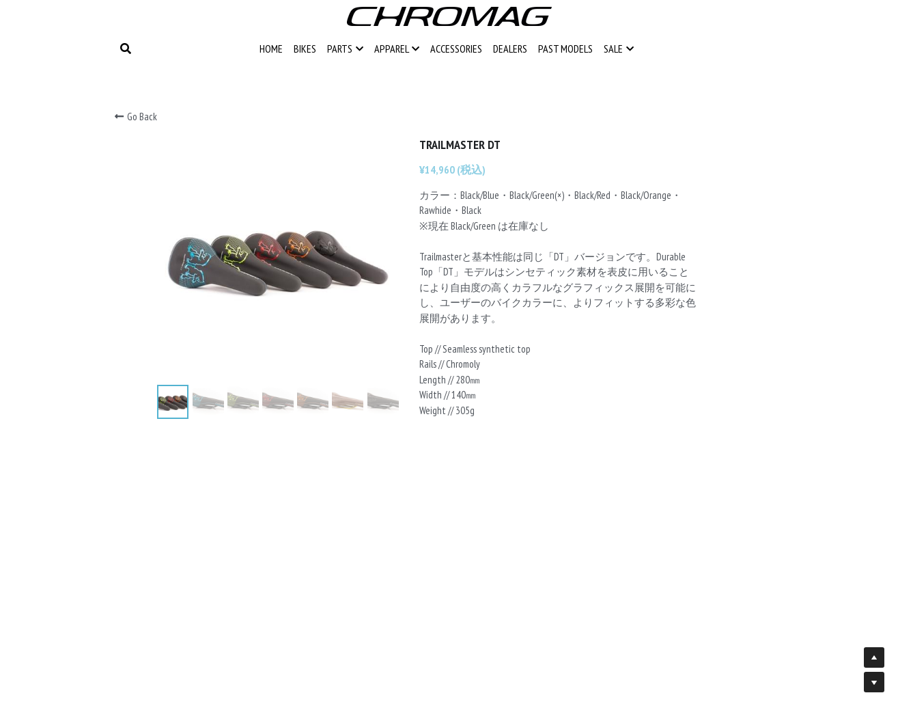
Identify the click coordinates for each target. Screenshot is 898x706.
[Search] (125, 48)
